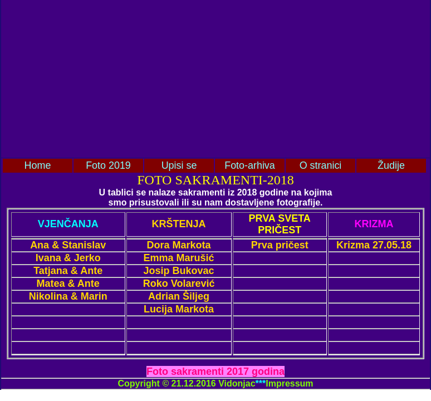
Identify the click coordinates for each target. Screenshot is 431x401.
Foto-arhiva (249, 165)
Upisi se (179, 165)
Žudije (391, 165)
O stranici (321, 165)
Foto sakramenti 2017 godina (215, 371)
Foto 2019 (108, 165)
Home (38, 165)
